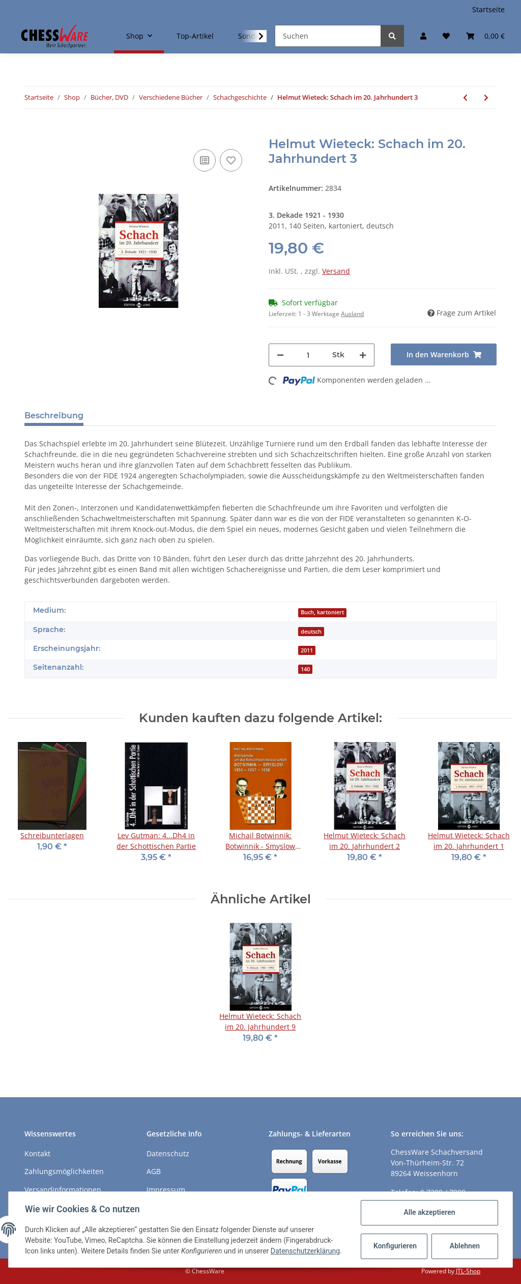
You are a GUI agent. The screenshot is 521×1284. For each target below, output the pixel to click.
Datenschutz (168, 1153)
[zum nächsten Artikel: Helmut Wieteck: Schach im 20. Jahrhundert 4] (486, 97)
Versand (336, 271)
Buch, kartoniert (322, 612)
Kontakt (37, 1153)
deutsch (311, 631)
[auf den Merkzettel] (231, 160)
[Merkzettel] (446, 35)
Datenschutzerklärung (305, 1251)
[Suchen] (328, 36)
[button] (423, 35)
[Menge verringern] (280, 355)
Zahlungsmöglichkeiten (64, 1171)
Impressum (166, 1189)
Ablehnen (465, 1246)
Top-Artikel (195, 36)
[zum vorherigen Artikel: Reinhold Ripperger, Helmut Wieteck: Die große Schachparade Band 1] (465, 97)
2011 (307, 650)
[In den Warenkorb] (32, 131)
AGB (154, 1171)
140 (305, 669)
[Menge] (308, 355)
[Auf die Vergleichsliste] (204, 160)
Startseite (488, 9)
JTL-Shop (468, 1271)
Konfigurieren (395, 1246)
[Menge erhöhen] (363, 355)
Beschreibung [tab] (53, 415)
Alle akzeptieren (429, 1212)
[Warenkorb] (485, 35)
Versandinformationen (62, 1189)
